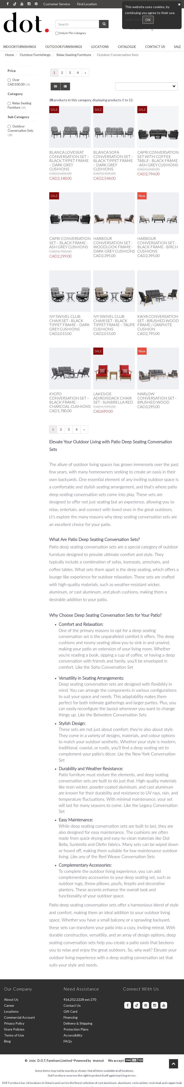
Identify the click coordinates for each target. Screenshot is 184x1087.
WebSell (98, 1060)
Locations (100, 47)
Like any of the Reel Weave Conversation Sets (112, 856)
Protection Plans (76, 1029)
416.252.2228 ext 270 (80, 999)
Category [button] (15, 94)
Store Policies (14, 1029)
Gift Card (70, 1011)
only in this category (70, 33)
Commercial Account (19, 1017)
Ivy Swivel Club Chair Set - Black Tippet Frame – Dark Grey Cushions (69, 322)
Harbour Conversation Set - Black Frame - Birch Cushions (157, 244)
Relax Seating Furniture (73, 55)
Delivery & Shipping (78, 1023)
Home (9, 55)
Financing (71, 1017)
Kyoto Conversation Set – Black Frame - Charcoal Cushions (70, 400)
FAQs (68, 1041)
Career (9, 1005)
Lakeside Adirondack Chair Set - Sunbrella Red (113, 397)
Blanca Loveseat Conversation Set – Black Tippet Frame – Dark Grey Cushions (69, 160)
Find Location (87, 4)
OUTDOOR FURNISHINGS (63, 47)
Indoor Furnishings (19, 47)
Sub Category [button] (18, 117)
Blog (7, 1041)
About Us (11, 999)
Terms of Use (14, 1035)
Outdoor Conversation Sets (20, 128)
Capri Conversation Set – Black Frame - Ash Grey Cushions (70, 242)
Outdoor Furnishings (35, 55)
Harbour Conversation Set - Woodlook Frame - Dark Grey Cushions (114, 244)
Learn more (133, 19)
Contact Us (155, 47)
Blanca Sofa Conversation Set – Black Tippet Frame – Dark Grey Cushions (113, 160)
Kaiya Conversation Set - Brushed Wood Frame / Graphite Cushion (158, 322)
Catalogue (127, 47)
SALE (177, 47)
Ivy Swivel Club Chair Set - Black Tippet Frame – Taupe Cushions (114, 322)
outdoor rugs (71, 883)
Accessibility (73, 1035)
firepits (131, 883)
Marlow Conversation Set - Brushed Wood (156, 397)
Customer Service (56, 4)
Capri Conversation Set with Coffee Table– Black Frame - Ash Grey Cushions (158, 158)
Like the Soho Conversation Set (104, 667)
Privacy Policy (14, 1023)
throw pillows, (98, 883)
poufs (116, 883)
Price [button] (12, 71)
